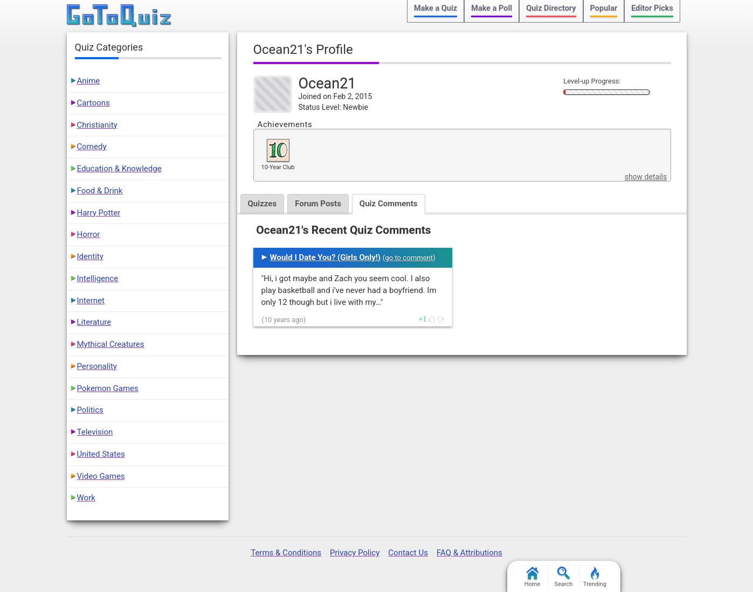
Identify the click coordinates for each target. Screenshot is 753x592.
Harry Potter (99, 213)
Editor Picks (652, 8)
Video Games (101, 476)
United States (101, 454)
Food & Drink (100, 191)
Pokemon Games (108, 388)
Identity (90, 256)
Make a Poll (491, 8)
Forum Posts (318, 203)
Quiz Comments (389, 203)
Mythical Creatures (110, 344)
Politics (90, 410)
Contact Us (408, 553)
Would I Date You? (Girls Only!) (325, 257)
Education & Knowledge (119, 168)
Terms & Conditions (286, 553)
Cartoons (93, 103)
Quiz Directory (551, 8)
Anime (88, 81)
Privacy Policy (354, 553)
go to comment (409, 258)
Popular (604, 8)
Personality (97, 366)
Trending (594, 577)
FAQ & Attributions (469, 553)
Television (95, 432)
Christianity (97, 125)
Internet (91, 300)
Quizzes (262, 203)
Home (532, 577)
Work (86, 498)
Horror (88, 234)
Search (564, 577)
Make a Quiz (435, 8)
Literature (94, 322)
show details (646, 176)
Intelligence (98, 278)
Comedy (92, 146)
